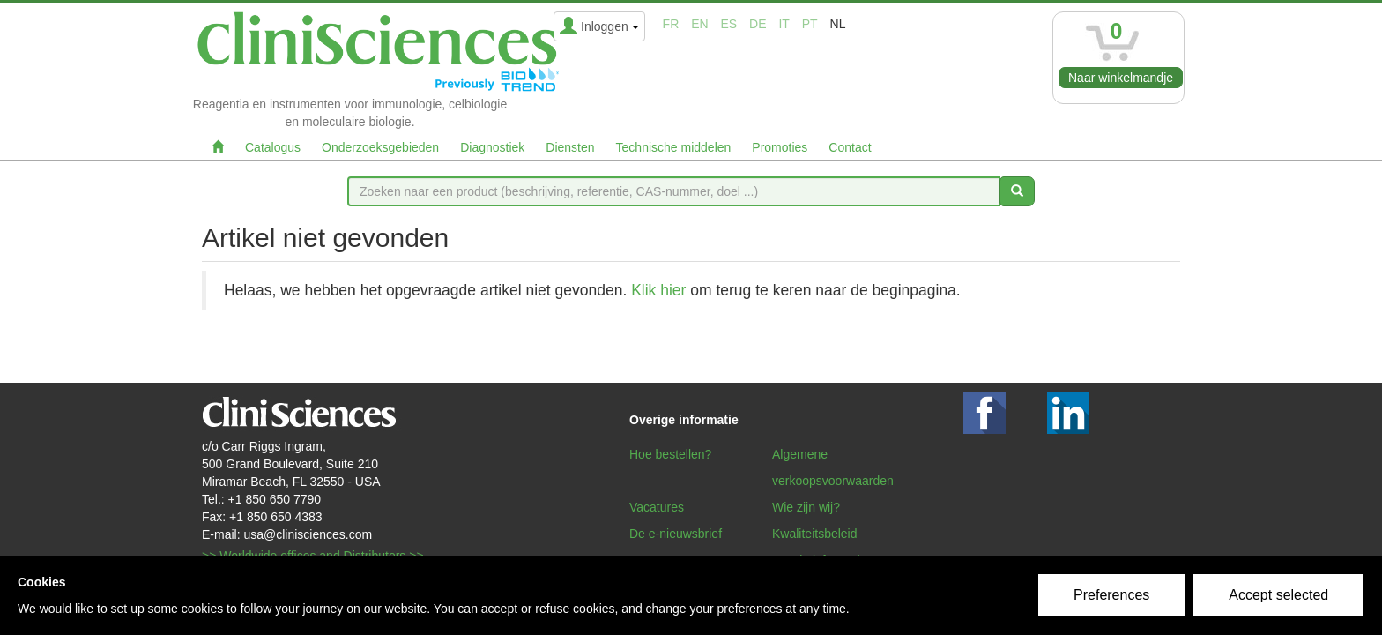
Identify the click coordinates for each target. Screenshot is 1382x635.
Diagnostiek (492, 147)
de (757, 24)
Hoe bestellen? (670, 454)
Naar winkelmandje (1120, 78)
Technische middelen (674, 147)
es (729, 24)
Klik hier (658, 290)
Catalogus (273, 147)
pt (810, 24)
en (699, 24)
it (783, 24)
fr (671, 24)
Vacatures (656, 507)
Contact (849, 147)
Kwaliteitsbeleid (815, 534)
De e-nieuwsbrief (675, 534)
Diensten (570, 147)
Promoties (779, 147)
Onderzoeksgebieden (380, 147)
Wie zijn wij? (806, 507)
